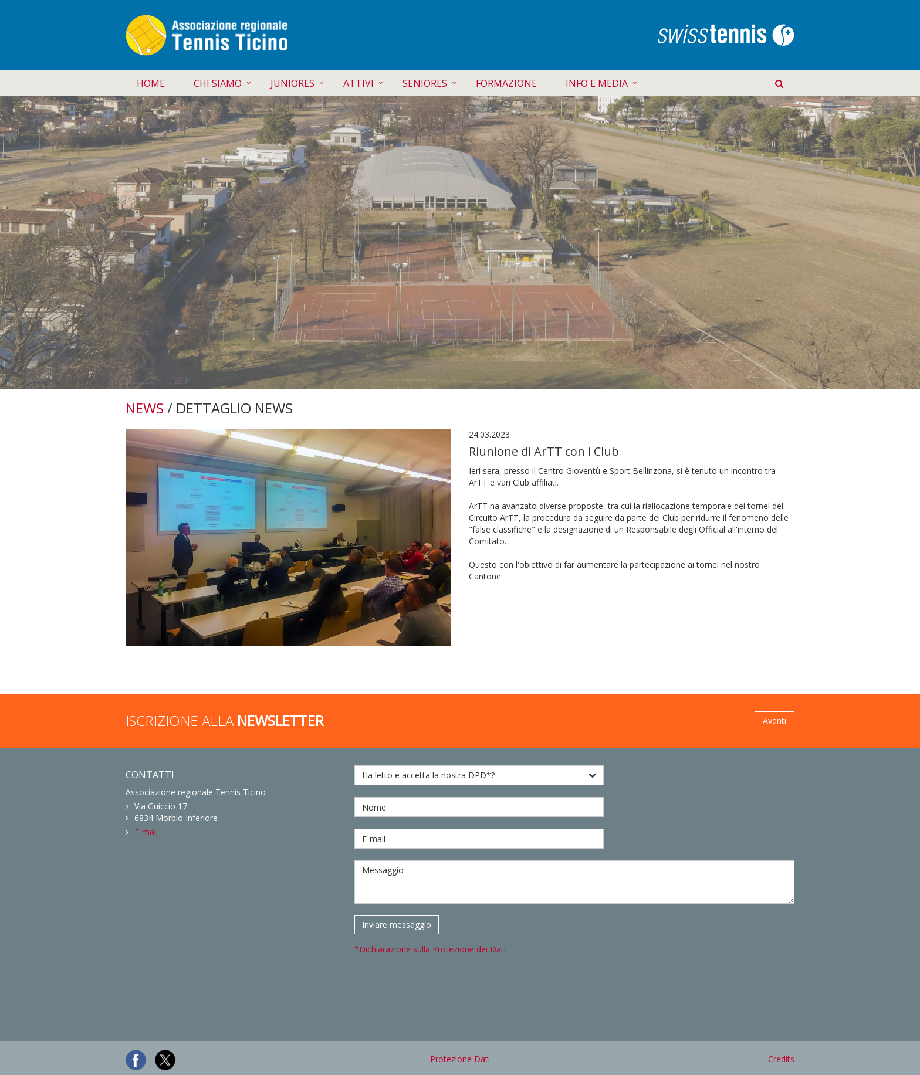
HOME (151, 83)
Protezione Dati (460, 1058)
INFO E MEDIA (597, 83)
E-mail (146, 831)
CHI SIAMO (218, 83)
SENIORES (424, 83)
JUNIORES (292, 83)
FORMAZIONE (506, 83)
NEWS (145, 408)
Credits (781, 1058)
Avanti (774, 720)
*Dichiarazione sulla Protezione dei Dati (430, 949)
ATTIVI (358, 83)
